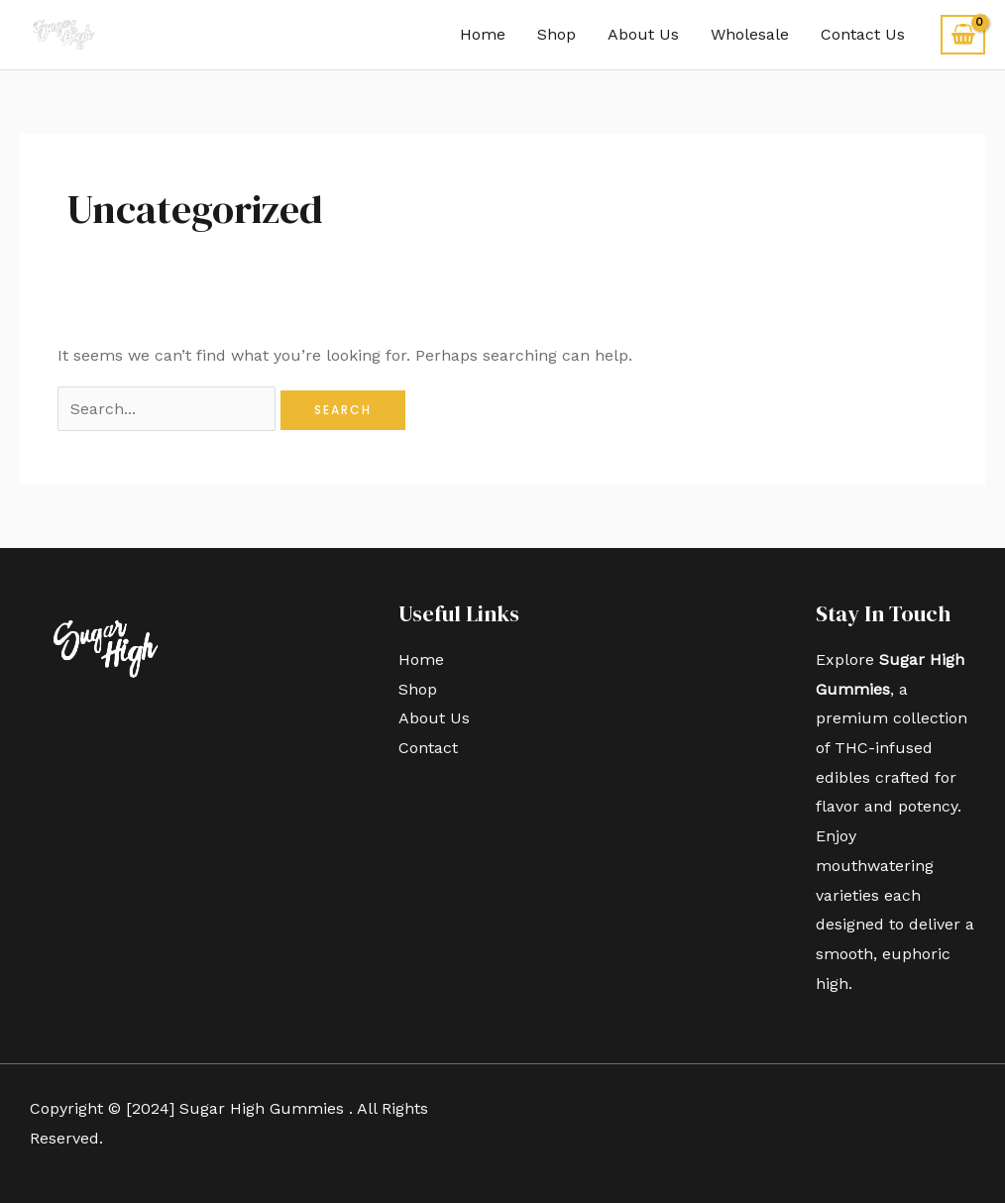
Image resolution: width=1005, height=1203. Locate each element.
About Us (643, 34)
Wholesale (750, 34)
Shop (556, 34)
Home (482, 34)
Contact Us (863, 34)
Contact (428, 747)
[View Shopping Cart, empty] (963, 35)
